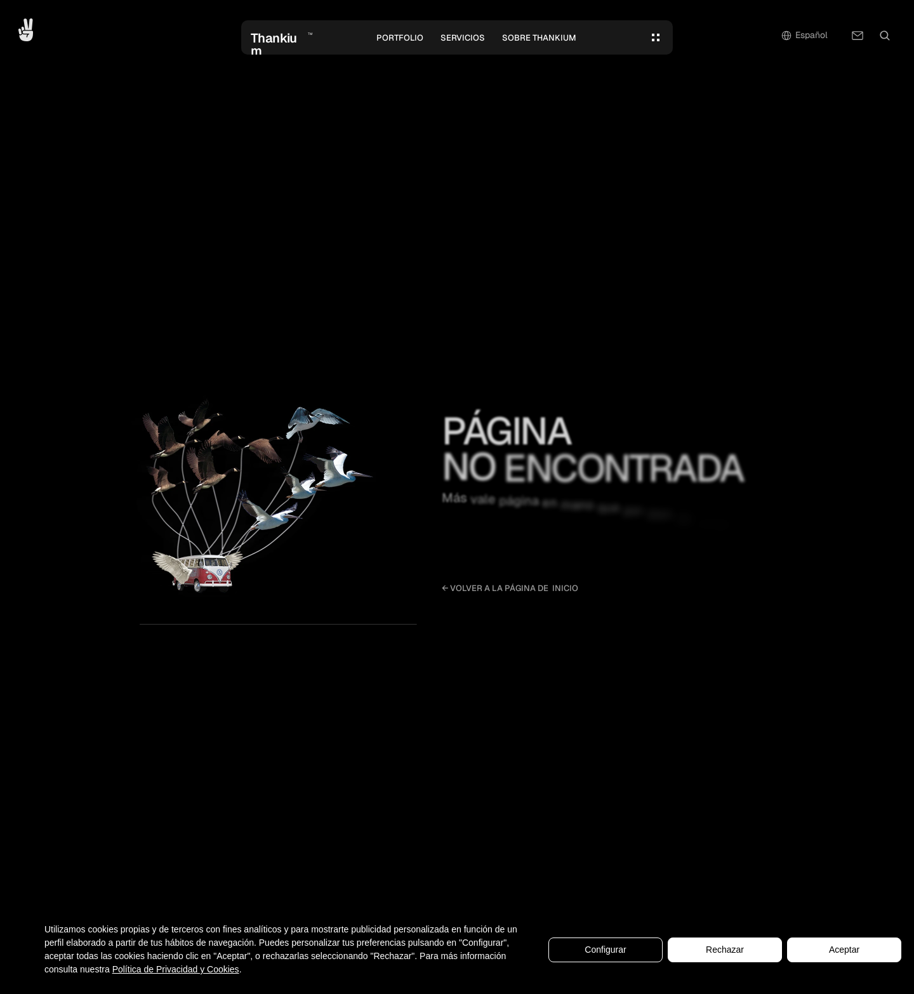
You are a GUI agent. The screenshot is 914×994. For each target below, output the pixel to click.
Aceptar (844, 949)
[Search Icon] (884, 35)
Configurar (605, 949)
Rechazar (725, 949)
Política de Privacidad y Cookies (175, 969)
